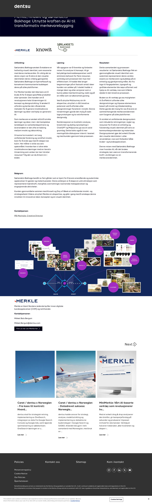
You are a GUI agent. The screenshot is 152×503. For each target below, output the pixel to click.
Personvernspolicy (22, 470)
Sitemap (81, 462)
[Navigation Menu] (132, 6)
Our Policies (19, 477)
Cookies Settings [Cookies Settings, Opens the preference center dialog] (116, 500)
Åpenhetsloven (21, 481)
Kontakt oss (52, 462)
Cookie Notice (20, 474)
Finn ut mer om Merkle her (28, 329)
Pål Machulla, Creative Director (28, 216)
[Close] (148, 499)
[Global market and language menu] (39, 7)
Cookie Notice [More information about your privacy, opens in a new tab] (75, 501)
